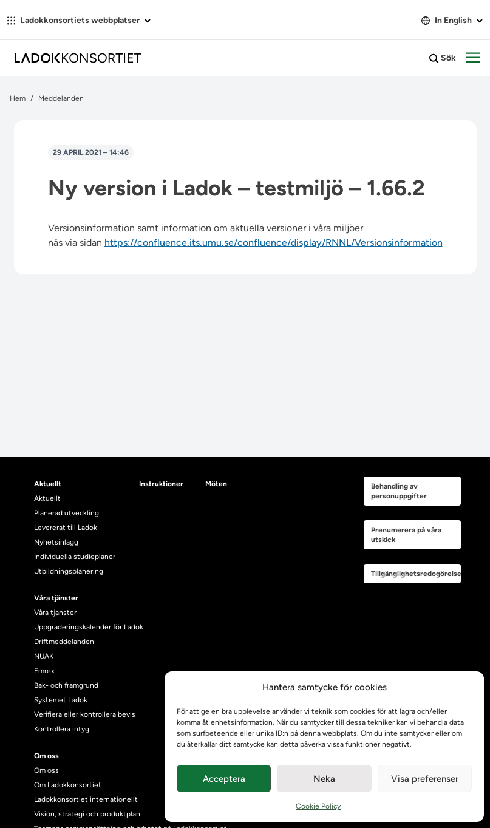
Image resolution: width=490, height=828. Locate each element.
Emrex (44, 671)
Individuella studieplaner (75, 556)
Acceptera (224, 778)
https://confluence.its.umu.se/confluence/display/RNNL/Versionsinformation (273, 242)
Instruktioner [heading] (161, 484)
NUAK (43, 656)
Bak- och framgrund (66, 685)
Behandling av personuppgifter (399, 491)
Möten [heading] (216, 484)
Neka (324, 778)
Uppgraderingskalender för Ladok (88, 627)
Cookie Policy (318, 806)
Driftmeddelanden (64, 641)
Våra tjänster (55, 612)
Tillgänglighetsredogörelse (416, 573)
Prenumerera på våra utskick (406, 535)
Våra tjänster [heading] (56, 598)
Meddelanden (61, 98)
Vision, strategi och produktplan (87, 814)
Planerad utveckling (66, 513)
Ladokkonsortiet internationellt (86, 799)
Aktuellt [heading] (47, 484)
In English (452, 20)
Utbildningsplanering (68, 571)
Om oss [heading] (46, 756)
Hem (18, 98)
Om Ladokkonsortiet (67, 785)
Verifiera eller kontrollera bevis (84, 714)
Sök (442, 58)
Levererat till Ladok (65, 527)
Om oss (46, 770)
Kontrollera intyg (61, 729)
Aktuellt (47, 498)
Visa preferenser (424, 778)
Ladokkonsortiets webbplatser (79, 20)
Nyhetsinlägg (56, 542)
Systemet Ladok (60, 700)
